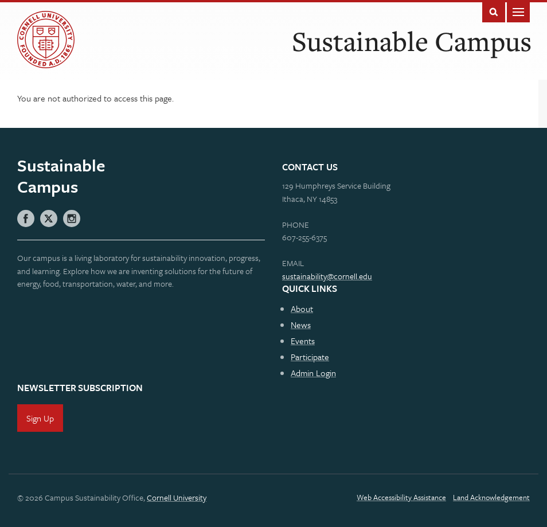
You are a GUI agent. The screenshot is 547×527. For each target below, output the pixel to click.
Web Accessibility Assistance (401, 497)
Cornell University (176, 497)
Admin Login (313, 372)
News (301, 324)
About (302, 308)
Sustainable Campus (412, 41)
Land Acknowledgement (491, 497)
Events (303, 340)
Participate (310, 356)
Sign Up (40, 418)
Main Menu (518, 11)
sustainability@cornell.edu (327, 276)
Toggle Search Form (493, 11)
